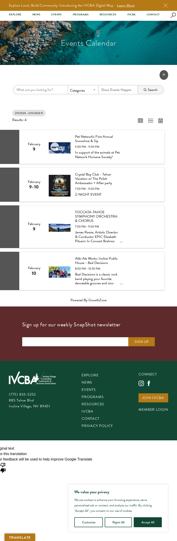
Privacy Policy (97, 426)
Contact (153, 15)
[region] (118, 508)
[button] (164, 75)
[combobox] (83, 89)
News (36, 15)
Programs (81, 15)
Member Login (153, 410)
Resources (107, 15)
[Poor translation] (3, 467)
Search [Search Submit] (151, 90)
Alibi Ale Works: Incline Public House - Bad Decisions (96, 260)
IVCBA (131, 15)
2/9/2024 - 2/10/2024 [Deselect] (29, 113)
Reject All (118, 522)
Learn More (125, 5)
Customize (88, 522)
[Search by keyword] (41, 89)
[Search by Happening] (118, 89)
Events (56, 15)
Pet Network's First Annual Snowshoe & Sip (94, 139)
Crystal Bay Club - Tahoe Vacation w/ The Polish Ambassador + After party (93, 178)
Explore (15, 15)
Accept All (147, 522)
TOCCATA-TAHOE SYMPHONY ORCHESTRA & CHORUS (96, 216)
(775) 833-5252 (22, 394)
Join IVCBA (153, 398)
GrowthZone (97, 300)
